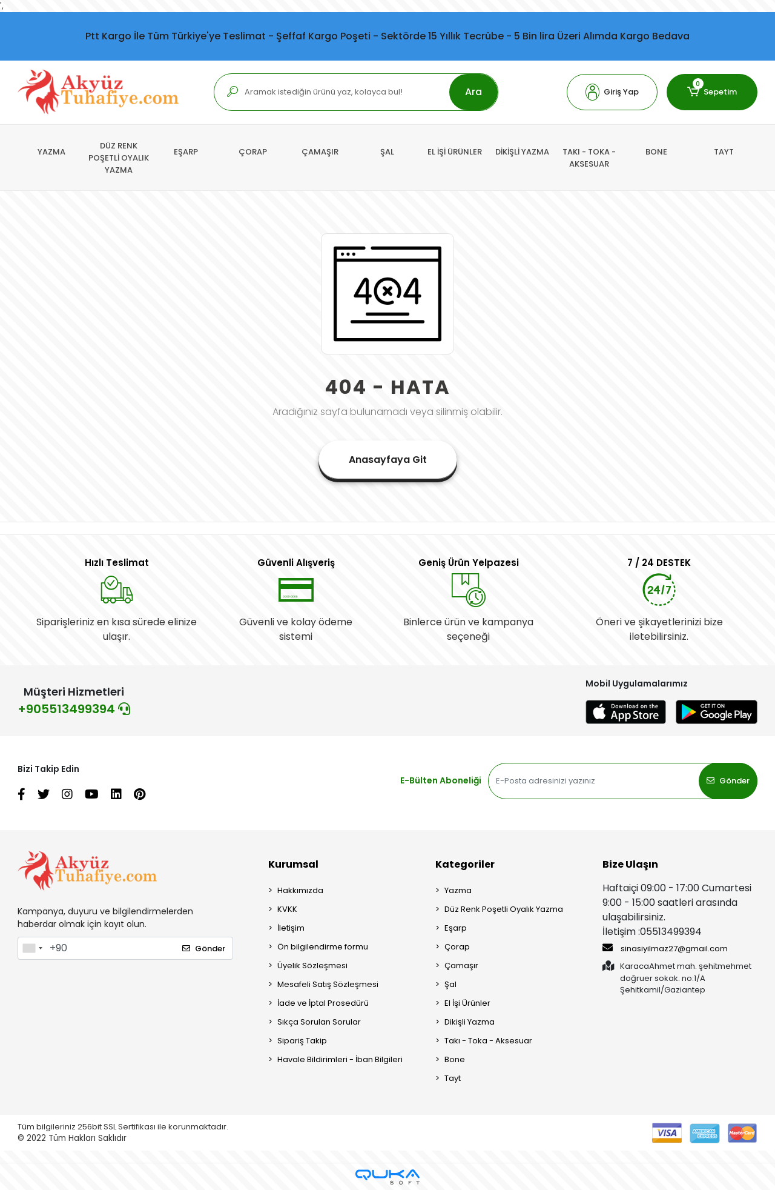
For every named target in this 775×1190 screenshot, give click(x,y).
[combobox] (32, 948)
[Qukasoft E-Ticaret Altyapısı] (387, 1177)
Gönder (728, 780)
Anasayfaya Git (388, 460)
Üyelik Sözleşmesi (312, 965)
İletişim (291, 928)
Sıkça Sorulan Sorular (319, 1022)
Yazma (458, 890)
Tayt (452, 1078)
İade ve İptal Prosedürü (323, 1003)
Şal (450, 984)
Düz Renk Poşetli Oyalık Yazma (503, 909)
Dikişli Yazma (469, 1022)
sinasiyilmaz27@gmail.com (665, 948)
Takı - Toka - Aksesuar (488, 1040)
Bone (454, 1059)
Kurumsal (293, 864)
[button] (612, 92)
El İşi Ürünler (467, 1003)
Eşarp (455, 928)
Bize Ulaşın (630, 864)
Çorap (457, 946)
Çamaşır (461, 965)
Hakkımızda (300, 890)
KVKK (287, 909)
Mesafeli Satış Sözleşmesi (327, 984)
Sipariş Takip (302, 1040)
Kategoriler (465, 864)
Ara (473, 92)
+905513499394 (74, 708)
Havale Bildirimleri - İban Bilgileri (340, 1059)
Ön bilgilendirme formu (322, 946)
